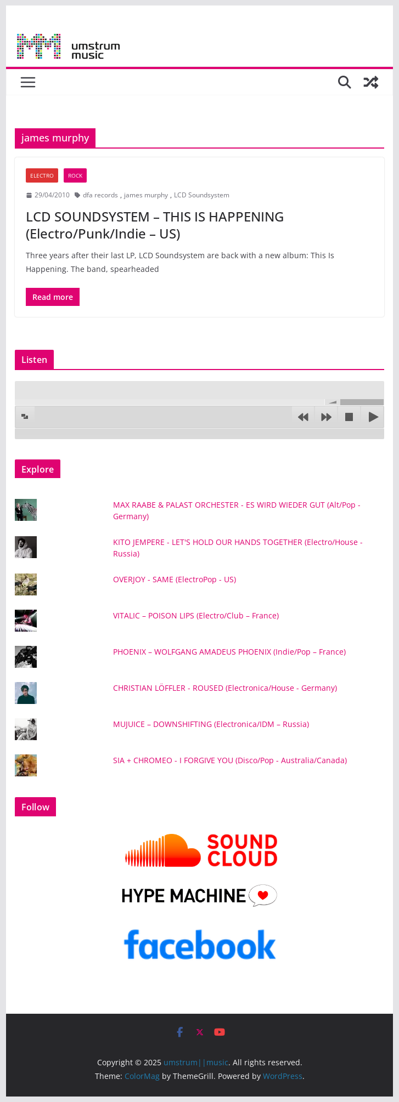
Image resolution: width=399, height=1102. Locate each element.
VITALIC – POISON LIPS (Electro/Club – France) (196, 615)
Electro (42, 175)
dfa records (100, 195)
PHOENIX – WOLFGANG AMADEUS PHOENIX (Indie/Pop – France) (229, 651)
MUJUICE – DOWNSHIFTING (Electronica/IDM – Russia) (211, 724)
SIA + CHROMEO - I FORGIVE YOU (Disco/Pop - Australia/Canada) (230, 760)
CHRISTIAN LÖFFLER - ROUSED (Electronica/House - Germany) (225, 688)
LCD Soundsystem (201, 195)
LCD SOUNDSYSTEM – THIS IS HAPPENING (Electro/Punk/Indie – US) (155, 224)
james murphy (146, 195)
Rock (75, 175)
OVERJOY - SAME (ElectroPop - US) (174, 579)
